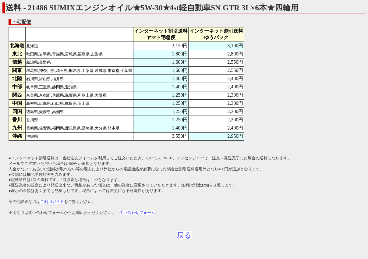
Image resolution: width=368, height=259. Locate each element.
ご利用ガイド (52, 202)
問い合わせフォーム (137, 213)
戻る (184, 235)
